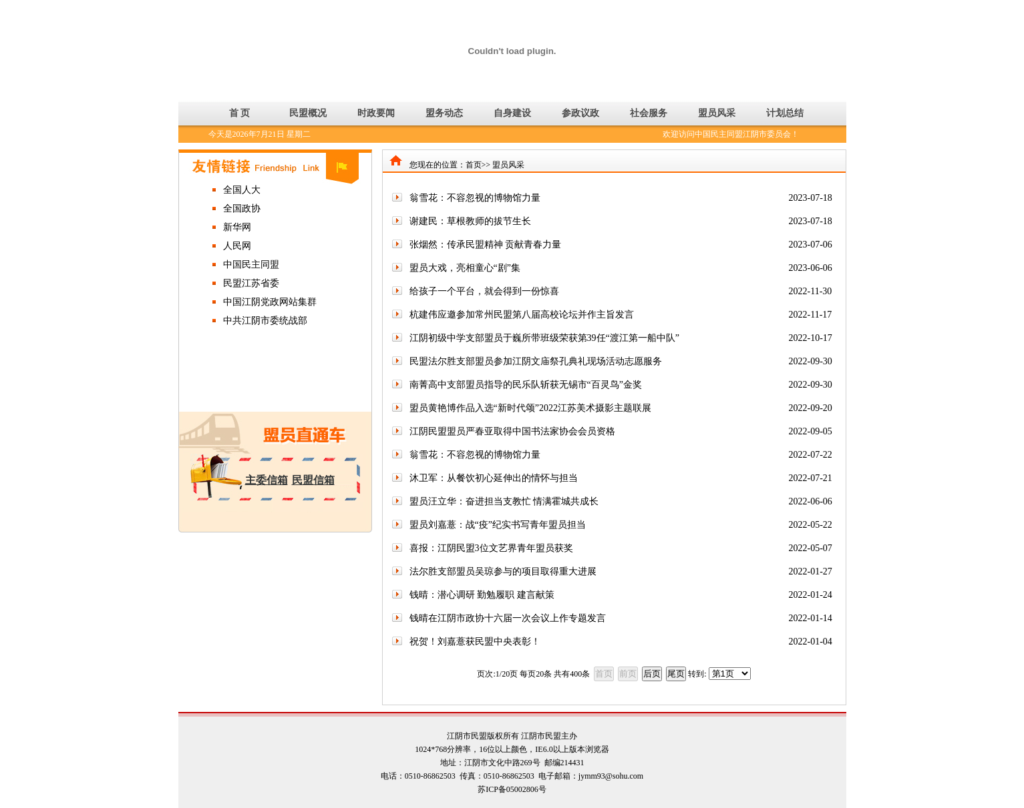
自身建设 (512, 113)
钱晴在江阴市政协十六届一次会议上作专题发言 (507, 618)
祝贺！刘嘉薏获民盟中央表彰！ (474, 642)
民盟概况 (308, 113)
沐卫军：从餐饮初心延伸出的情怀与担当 (493, 478)
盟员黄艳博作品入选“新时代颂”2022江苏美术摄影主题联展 (530, 408)
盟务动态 (444, 113)
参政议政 (580, 113)
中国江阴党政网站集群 (270, 302)
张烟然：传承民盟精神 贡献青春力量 (485, 245)
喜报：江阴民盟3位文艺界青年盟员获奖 (491, 548)
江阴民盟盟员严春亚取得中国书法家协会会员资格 (512, 431)
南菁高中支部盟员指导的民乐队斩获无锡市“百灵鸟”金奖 (525, 385)
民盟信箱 (313, 480)
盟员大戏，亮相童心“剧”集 (464, 268)
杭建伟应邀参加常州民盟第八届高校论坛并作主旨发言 (521, 315)
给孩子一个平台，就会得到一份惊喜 (484, 291)
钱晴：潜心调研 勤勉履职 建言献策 (481, 595)
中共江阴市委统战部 (265, 321)
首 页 (239, 113)
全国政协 (242, 209)
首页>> (478, 164)
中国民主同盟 (251, 265)
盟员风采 (716, 113)
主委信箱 (266, 480)
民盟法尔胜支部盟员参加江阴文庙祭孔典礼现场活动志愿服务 (535, 361)
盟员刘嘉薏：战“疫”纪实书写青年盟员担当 (497, 525)
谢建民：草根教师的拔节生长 (470, 221)
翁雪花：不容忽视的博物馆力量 (474, 198)
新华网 (237, 227)
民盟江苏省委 (251, 283)
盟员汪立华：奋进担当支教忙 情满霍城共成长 (504, 501)
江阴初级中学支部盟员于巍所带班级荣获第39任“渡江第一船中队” (544, 338)
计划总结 (785, 113)
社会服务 (648, 113)
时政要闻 (376, 113)
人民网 (237, 246)
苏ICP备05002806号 (512, 789)
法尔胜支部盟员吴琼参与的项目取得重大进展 (502, 571)
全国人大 (242, 190)
